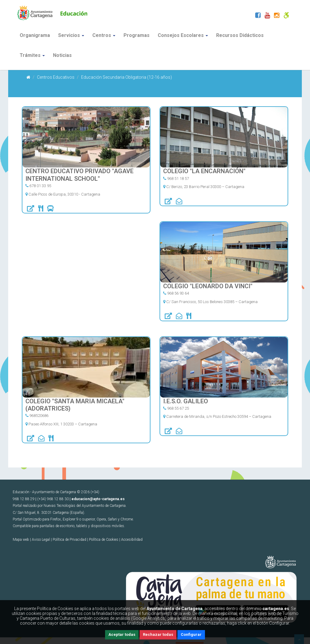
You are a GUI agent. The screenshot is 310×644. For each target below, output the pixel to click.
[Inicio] (28, 77)
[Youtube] (267, 16)
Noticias (62, 55)
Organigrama (35, 35)
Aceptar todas (121, 634)
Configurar (191, 634)
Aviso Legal (41, 539)
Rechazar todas (158, 634)
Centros (103, 35)
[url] (30, 209)
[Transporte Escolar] (50, 209)
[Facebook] (258, 16)
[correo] (179, 202)
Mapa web (21, 539)
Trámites (32, 55)
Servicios (71, 35)
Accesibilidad (132, 539)
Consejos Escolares (183, 35)
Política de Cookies (103, 539)
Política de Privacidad (69, 539)
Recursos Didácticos (240, 35)
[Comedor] (40, 209)
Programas (137, 35)
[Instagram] (276, 16)
